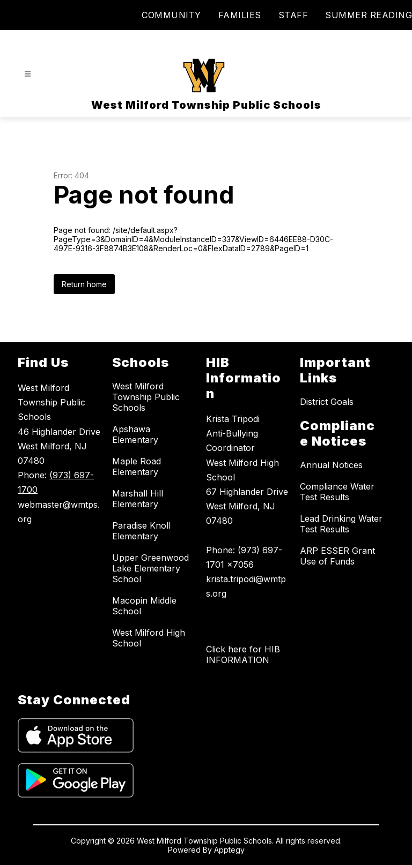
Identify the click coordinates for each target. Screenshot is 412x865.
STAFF (293, 15)
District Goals (327, 401)
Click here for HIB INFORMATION (243, 654)
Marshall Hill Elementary (137, 498)
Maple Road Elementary (136, 466)
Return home (84, 284)
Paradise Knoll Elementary (141, 530)
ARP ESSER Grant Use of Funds (337, 556)
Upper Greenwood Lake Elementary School (150, 568)
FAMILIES (239, 15)
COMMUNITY (171, 15)
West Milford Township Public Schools (146, 397)
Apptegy (229, 849)
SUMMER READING (368, 15)
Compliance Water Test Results (337, 491)
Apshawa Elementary (135, 434)
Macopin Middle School (144, 605)
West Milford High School (148, 638)
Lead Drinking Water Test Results (341, 524)
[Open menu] (27, 74)
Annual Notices (331, 465)
